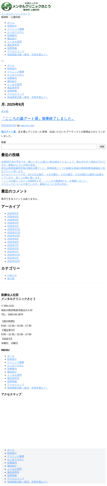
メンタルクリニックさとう (15, 14)
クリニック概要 (15, 29)
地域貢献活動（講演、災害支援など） (27, 54)
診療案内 (12, 35)
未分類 (4, 111)
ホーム (10, 22)
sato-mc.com (27, 125)
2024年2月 (13, 258)
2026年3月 (13, 219)
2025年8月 (13, 242)
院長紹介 (12, 26)
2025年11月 (13, 232)
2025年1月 (13, 251)
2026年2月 (13, 223)
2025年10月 (13, 235)
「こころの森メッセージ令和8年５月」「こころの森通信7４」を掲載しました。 (44, 181)
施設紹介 (12, 38)
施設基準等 (13, 45)
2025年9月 (13, 239)
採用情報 (12, 48)
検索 (3, 142)
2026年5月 (13, 213)
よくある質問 (14, 42)
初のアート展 (8, 131)
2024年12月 (13, 255)
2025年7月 (13, 245)
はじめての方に (15, 32)
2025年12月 (13, 229)
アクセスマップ (15, 51)
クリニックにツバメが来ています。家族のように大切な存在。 (35, 184)
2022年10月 (13, 261)
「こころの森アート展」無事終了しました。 (38, 118)
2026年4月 (13, 216)
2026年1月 (13, 226)
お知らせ (12, 275)
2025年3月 (13, 248)
